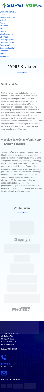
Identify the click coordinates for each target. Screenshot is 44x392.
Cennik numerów (7, 42)
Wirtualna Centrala (8, 12)
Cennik (3, 31)
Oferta (2, 15)
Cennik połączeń (7, 40)
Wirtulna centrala (7, 34)
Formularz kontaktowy (10, 379)
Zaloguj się (4, 56)
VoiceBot (3, 20)
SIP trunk (4, 26)
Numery (3, 23)
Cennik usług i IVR (7, 48)
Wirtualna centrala (7, 17)
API (1, 29)
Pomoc (3, 54)
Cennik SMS (5, 45)
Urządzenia (5, 51)
